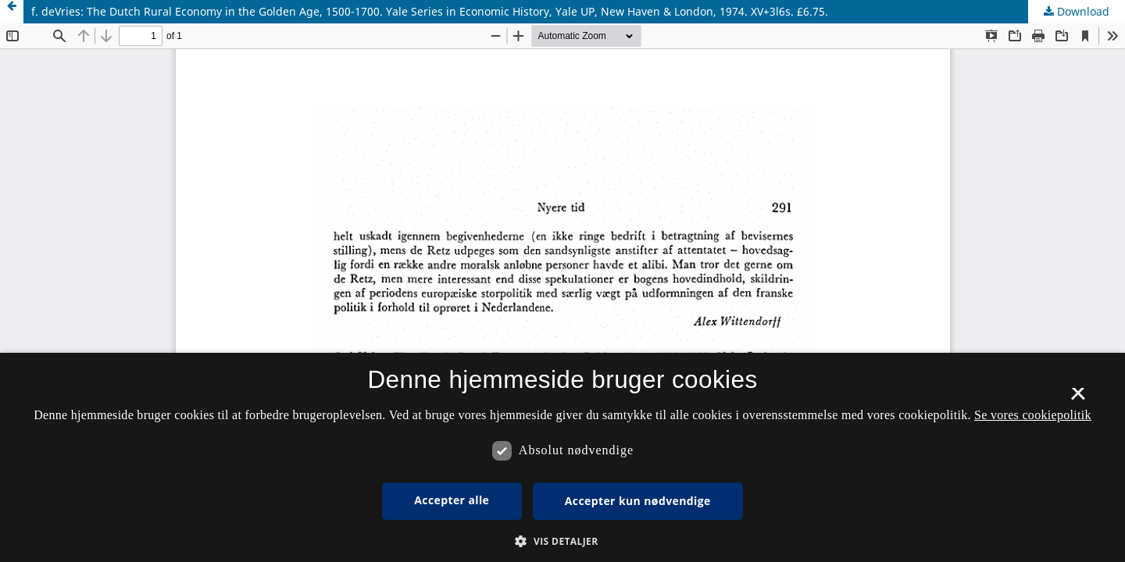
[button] (562, 541)
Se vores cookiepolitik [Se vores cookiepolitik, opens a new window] (1032, 415)
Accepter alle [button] (451, 500)
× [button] (1078, 399)
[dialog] (562, 457)
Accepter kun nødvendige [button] (638, 500)
